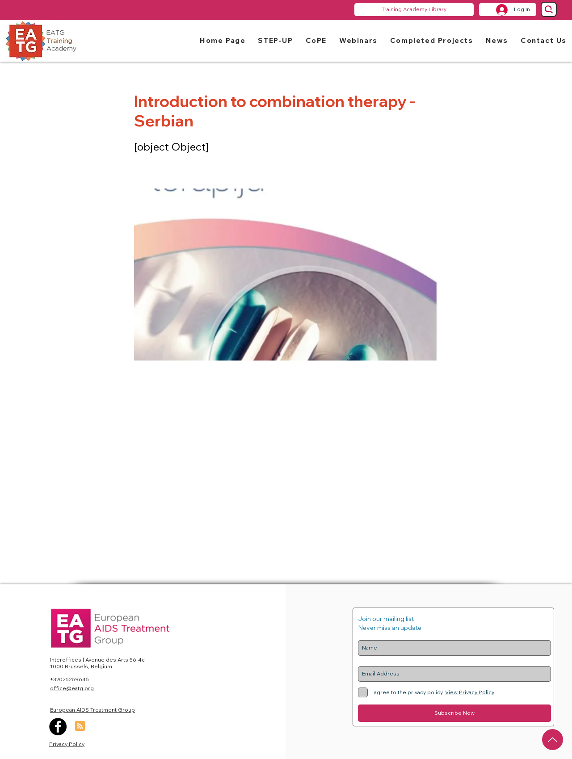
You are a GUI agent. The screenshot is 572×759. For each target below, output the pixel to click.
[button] (275, 40)
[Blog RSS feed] (80, 726)
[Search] (549, 9)
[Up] (552, 739)
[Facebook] (58, 726)
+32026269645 (69, 679)
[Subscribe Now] (454, 713)
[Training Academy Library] (414, 9)
